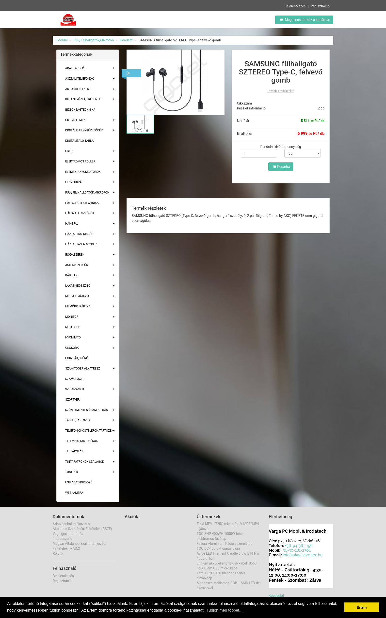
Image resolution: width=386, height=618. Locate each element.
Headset (126, 40)
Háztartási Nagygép (80, 244)
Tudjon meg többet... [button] (224, 610)
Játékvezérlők (76, 265)
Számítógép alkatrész (82, 368)
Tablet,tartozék (77, 420)
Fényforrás (74, 182)
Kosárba (281, 167)
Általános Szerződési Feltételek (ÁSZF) (82, 529)
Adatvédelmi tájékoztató (71, 524)
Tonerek (71, 472)
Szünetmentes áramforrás (86, 410)
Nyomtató (73, 337)
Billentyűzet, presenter (83, 99)
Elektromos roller (80, 161)
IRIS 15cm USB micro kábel (217, 568)
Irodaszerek (74, 254)
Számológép (74, 379)
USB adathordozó (79, 482)
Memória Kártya (77, 306)
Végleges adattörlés (68, 534)
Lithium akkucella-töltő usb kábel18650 (227, 563)
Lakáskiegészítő (77, 285)
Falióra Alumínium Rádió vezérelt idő (224, 544)
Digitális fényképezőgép (84, 130)
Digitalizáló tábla (79, 140)
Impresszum (62, 539)
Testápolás (74, 451)
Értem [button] (362, 607)
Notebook (72, 327)
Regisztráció (320, 6)
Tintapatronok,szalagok (84, 461)
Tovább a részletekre (280, 91)
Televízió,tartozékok (81, 441)
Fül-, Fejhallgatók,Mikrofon (94, 40)
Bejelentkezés (295, 6)
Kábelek (71, 275)
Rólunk (58, 553)
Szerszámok (74, 389)
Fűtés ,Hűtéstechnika (82, 203)
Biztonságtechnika (80, 109)
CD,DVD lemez (75, 120)
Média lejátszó (77, 296)
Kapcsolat (276, 596)
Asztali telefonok (79, 78)
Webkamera (74, 492)
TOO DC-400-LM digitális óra (218, 548)
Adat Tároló (74, 68)
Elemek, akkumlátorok (83, 172)
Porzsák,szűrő (76, 358)
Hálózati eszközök (79, 213)
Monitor (71, 316)
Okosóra (72, 348)
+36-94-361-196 (299, 545)
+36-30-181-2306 (296, 550)
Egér (68, 151)
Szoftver (72, 399)
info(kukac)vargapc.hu (302, 555)
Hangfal (71, 223)
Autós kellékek (77, 89)
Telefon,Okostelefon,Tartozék (89, 430)
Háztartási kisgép (79, 234)
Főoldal (62, 40)
